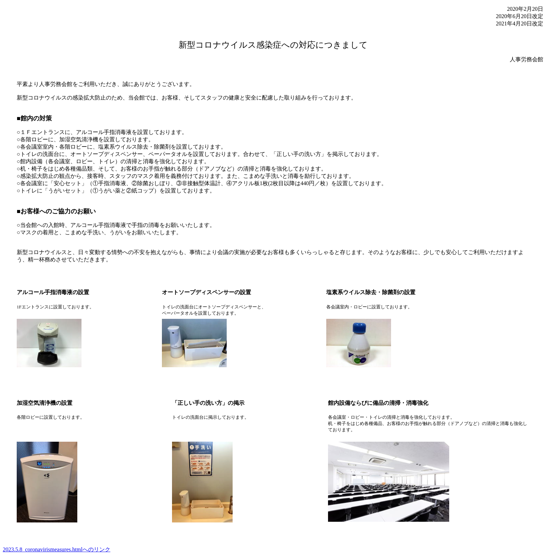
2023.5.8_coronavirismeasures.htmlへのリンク (56, 549)
